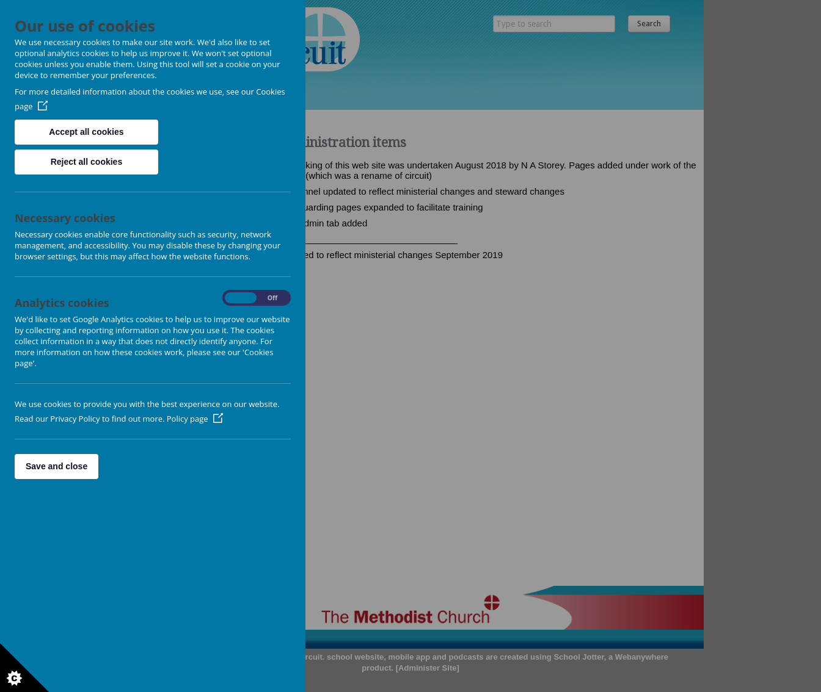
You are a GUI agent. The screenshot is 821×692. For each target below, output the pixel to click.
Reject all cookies (87, 162)
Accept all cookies (86, 132)
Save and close (56, 466)
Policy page (195, 418)
